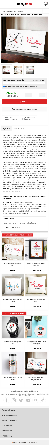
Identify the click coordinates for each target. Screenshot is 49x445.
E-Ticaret (18, 442)
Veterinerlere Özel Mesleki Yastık (36, 301)
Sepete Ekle (24, 102)
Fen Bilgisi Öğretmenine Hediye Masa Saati (36, 379)
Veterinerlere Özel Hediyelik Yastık (12, 301)
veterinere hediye (10, 223)
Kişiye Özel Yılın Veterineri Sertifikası (36, 265)
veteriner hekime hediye (27, 223)
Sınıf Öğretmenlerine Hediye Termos (12, 379)
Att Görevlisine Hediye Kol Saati (12, 343)
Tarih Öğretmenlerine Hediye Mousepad (36, 343)
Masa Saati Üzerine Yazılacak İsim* (14, 80)
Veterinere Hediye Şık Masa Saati (13, 265)
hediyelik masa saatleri (12, 227)
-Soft (14, 442)
